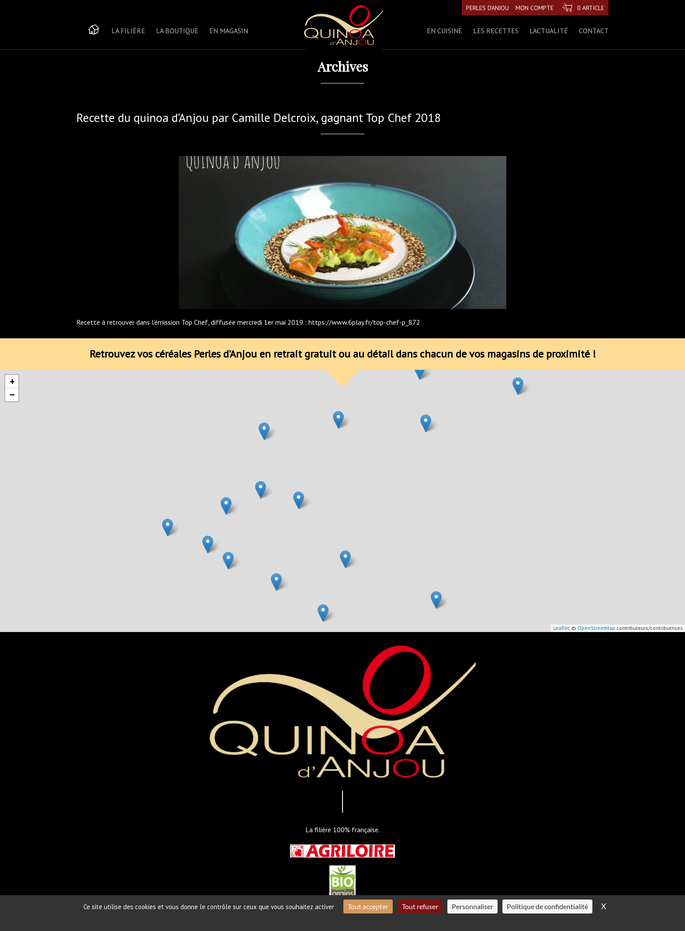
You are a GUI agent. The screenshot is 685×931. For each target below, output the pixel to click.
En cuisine (444, 30)
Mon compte (534, 7)
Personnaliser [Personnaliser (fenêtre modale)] (472, 906)
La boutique (177, 30)
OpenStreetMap (596, 628)
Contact (594, 30)
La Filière (128, 30)
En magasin (228, 30)
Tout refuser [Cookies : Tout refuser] (420, 906)
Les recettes (496, 30)
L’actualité (548, 30)
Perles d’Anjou (487, 7)
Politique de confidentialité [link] (547, 906)
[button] (226, 506)
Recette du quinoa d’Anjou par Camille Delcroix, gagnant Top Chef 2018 (258, 117)
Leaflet (561, 628)
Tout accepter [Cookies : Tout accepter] (368, 906)
